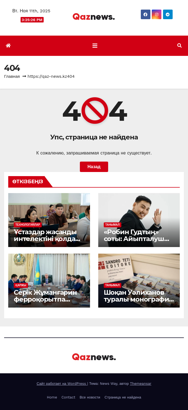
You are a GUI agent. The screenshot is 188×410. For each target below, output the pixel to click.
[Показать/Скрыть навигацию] (95, 46)
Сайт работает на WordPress (62, 384)
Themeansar (140, 384)
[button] (179, 45)
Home (52, 397)
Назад (94, 166)
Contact (68, 397)
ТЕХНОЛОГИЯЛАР (27, 224)
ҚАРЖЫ (20, 285)
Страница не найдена (123, 397)
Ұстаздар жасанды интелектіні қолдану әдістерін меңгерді (48, 239)
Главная (12, 76)
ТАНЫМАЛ (112, 224)
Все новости (90, 397)
